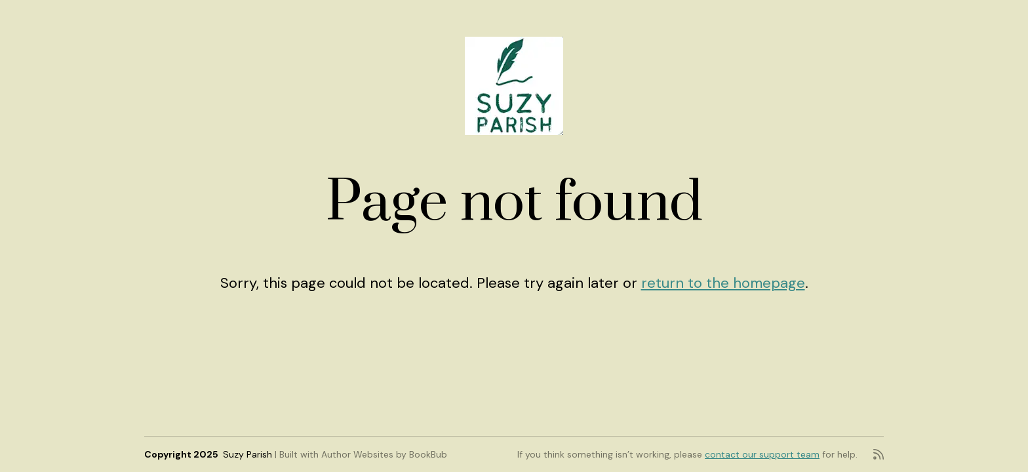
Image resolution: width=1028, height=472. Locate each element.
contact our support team (762, 454)
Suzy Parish (247, 454)
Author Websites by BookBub (384, 454)
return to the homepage (723, 282)
